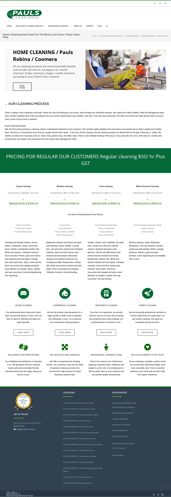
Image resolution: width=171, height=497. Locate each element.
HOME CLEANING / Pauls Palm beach (79, 409)
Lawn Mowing (118, 448)
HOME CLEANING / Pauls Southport (78, 462)
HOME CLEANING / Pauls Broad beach (79, 438)
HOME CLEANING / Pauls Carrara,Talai (79, 456)
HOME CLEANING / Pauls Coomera (78, 477)
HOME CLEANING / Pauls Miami (77, 421)
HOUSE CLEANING (120, 436)
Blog (100, 26)
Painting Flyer (118, 455)
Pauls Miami (65, 225)
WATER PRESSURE (120, 430)
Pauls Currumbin (23, 225)
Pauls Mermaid (64, 228)
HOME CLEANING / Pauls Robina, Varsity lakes (82, 444)
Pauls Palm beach (23, 228)
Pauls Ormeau (147, 232)
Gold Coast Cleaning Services (29, 26)
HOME (9, 26)
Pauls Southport (106, 232)
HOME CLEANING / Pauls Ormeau (77, 483)
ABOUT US (78, 26)
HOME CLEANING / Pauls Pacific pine (79, 450)
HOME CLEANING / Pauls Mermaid (78, 427)
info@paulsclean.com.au (24, 429)
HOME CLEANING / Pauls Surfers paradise (81, 433)
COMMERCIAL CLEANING (123, 407)
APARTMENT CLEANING (122, 413)
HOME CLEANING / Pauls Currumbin (78, 403)
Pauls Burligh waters (23, 232)
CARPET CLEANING (120, 419)
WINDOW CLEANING (121, 425)
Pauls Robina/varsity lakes (106, 225)
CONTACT (89, 26)
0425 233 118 (19, 426)
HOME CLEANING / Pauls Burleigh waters (80, 415)
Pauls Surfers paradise (65, 232)
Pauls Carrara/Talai (106, 228)
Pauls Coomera (147, 228)
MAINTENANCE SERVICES (58, 26)
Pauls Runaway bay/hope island (147, 225)
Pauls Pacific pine (106, 235)
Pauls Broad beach (65, 235)
